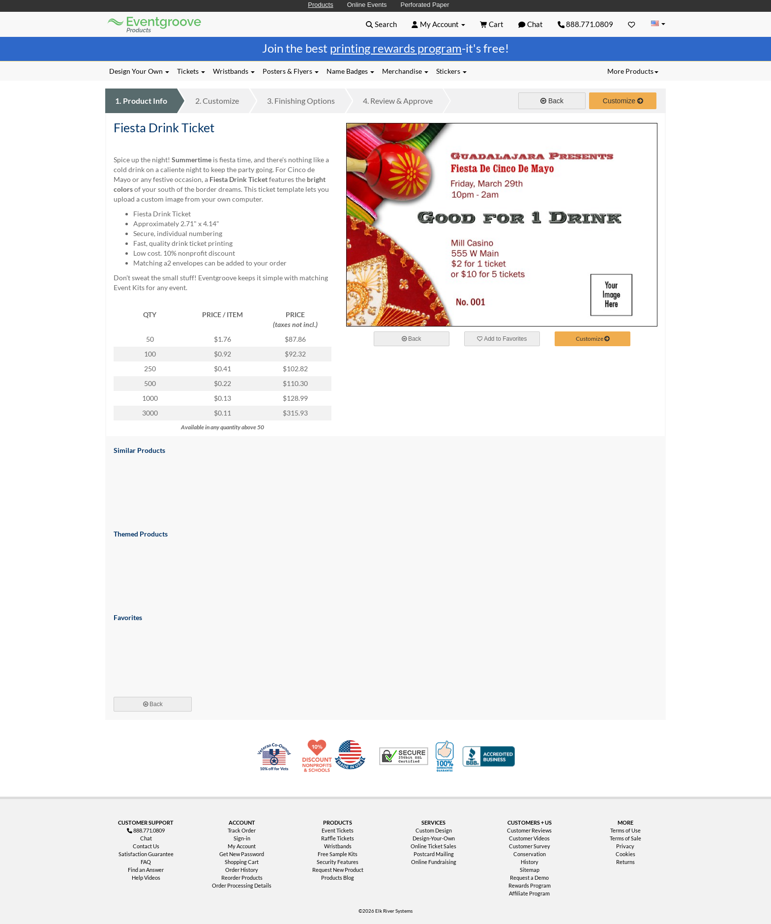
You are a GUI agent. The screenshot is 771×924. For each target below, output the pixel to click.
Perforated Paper (425, 4)
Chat (146, 838)
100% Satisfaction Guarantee (446, 756)
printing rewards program (396, 48)
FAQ (146, 862)
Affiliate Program (529, 893)
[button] (381, 24)
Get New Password (241, 854)
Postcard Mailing (434, 854)
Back (551, 101)
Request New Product (337, 869)
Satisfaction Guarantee (146, 854)
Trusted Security (403, 756)
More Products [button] (632, 71)
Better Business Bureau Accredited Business (489, 756)
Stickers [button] (451, 71)
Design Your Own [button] (139, 71)
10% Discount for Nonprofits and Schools (319, 756)
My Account (242, 846)
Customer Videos (529, 838)
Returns (625, 862)
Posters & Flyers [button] (291, 71)
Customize (217, 100)
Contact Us (146, 846)
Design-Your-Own (434, 838)
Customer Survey (529, 846)
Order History (241, 869)
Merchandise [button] (405, 71)
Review (398, 100)
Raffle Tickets (337, 838)
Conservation (529, 854)
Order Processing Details (241, 885)
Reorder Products (242, 877)
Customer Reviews (529, 830)
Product (141, 100)
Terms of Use (625, 830)
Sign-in (242, 838)
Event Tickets (338, 830)
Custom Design (433, 830)
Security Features (337, 862)
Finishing (301, 100)
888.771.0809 (586, 24)
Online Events (367, 4)
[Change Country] (658, 24)
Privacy (625, 846)
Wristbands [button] (234, 71)
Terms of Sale (625, 838)
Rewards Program (529, 885)
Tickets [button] (191, 71)
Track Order (242, 830)
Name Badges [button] (350, 71)
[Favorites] (632, 24)
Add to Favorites (502, 338)
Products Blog (337, 877)
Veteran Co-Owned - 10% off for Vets (276, 762)
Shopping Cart (242, 862)
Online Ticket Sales (433, 846)
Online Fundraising (433, 862)
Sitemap (529, 869)
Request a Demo (529, 877)
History (529, 862)
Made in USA (352, 756)
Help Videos (146, 877)
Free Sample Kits (337, 854)
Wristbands (338, 846)
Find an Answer (146, 869)
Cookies (625, 854)
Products (320, 4)
